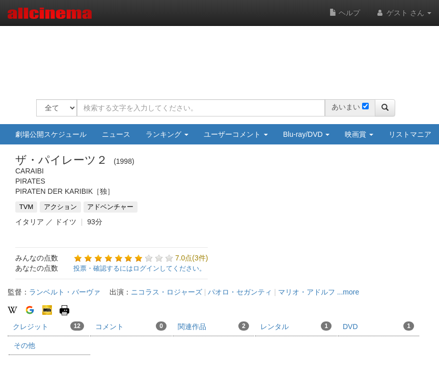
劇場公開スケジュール (51, 134)
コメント (131, 326)
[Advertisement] (221, 56)
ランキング (167, 134)
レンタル (296, 326)
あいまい (346, 106)
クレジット (48, 326)
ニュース (116, 134)
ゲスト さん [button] (403, 13)
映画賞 (359, 134)
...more (348, 292)
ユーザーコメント (236, 134)
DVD (378, 326)
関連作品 (213, 326)
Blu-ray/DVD (306, 134)
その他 (24, 345)
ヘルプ (345, 13)
